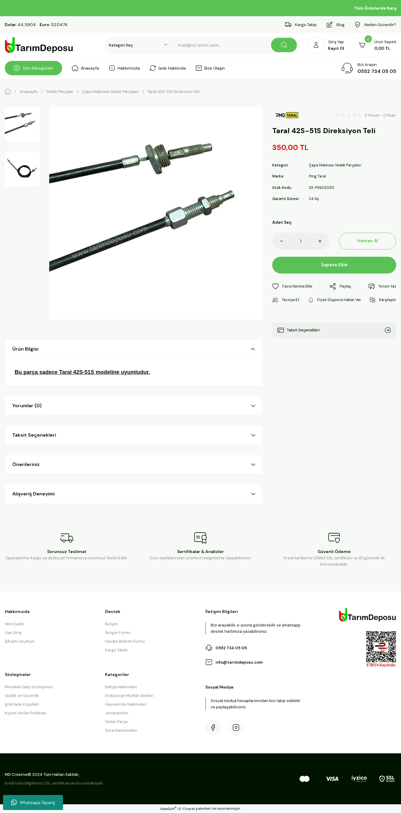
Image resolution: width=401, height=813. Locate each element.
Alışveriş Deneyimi (33, 494)
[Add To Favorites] (293, 286)
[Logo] (39, 45)
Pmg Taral (318, 176)
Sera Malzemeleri (121, 730)
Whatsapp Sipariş (33, 802)
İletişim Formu (118, 632)
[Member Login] (326, 45)
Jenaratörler (116, 713)
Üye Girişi (13, 632)
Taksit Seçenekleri (34, 435)
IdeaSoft (168, 808)
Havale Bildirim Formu (125, 641)
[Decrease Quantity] (277, 240)
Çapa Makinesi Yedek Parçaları (337, 165)
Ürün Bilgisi (25, 349)
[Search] (235, 45)
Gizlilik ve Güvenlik (22, 695)
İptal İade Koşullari (22, 704)
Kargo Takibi (116, 650)
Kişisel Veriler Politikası (26, 713)
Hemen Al (368, 241)
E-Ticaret (187, 808)
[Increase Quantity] (323, 240)
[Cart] (375, 45)
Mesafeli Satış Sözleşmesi (29, 686)
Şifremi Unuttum (20, 641)
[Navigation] (33, 68)
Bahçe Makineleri (121, 686)
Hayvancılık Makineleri (125, 704)
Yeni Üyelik (14, 623)
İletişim (111, 623)
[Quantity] (301, 240)
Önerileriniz (26, 464)
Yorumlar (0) (27, 405)
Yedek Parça (116, 721)
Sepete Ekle (334, 265)
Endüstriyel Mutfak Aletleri (129, 695)
